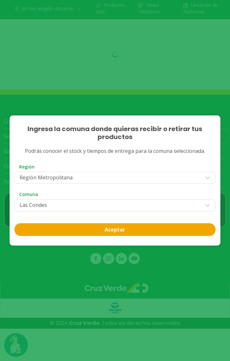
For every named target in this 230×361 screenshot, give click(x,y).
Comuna (28, 194)
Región (27, 167)
